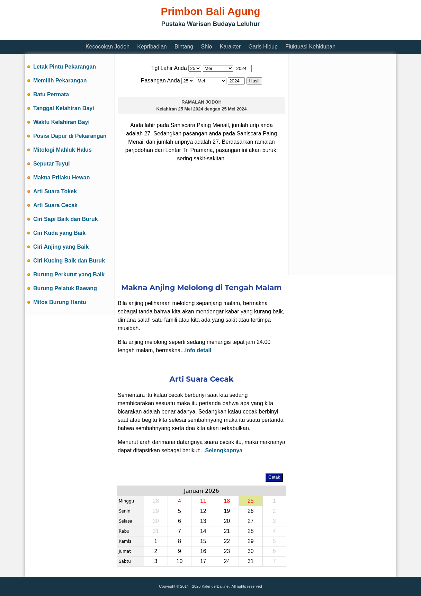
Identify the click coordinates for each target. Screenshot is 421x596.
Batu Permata (51, 94)
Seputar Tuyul (51, 164)
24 (227, 561)
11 (203, 501)
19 (227, 511)
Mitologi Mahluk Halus (62, 150)
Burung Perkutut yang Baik (69, 274)
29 (156, 511)
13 (203, 521)
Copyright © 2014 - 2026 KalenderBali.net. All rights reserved (210, 586)
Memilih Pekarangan (60, 80)
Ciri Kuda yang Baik (59, 233)
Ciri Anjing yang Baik (61, 247)
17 (203, 561)
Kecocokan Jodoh (107, 47)
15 (203, 541)
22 (227, 541)
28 (156, 501)
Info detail (198, 350)
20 (227, 521)
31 (156, 531)
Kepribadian (152, 47)
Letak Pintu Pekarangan (64, 67)
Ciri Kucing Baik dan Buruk (69, 261)
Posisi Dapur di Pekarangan (70, 136)
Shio (206, 47)
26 (251, 511)
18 (227, 501)
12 (203, 511)
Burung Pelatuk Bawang (65, 288)
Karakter (230, 47)
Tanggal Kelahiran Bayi (63, 108)
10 (179, 561)
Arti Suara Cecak (55, 205)
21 (227, 531)
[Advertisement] (151, 35)
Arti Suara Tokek (55, 191)
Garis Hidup (262, 47)
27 (251, 521)
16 (203, 551)
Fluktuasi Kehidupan (310, 47)
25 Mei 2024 (190, 109)
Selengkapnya (224, 450)
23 (227, 551)
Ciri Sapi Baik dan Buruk (65, 219)
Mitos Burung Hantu (59, 302)
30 (156, 521)
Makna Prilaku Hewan (61, 177)
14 (203, 531)
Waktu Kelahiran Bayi (61, 122)
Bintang (183, 47)
